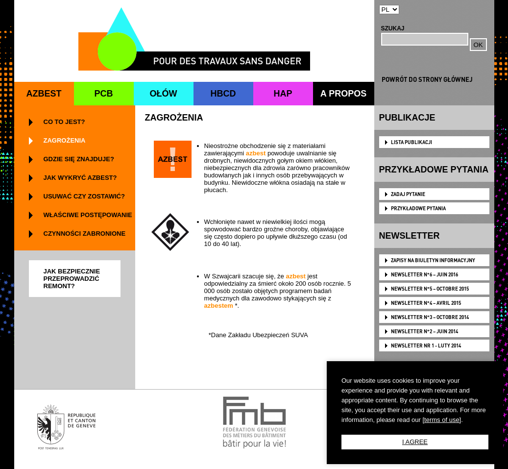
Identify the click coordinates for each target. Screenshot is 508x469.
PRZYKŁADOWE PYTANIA (418, 208)
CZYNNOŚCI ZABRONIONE (85, 233)
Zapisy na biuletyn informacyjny (433, 260)
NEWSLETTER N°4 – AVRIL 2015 (426, 303)
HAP (282, 94)
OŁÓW (163, 94)
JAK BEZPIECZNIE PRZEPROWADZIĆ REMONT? (72, 279)
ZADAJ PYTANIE (408, 194)
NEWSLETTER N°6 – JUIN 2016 (424, 274)
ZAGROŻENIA (65, 140)
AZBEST (44, 94)
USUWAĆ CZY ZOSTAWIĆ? (84, 196)
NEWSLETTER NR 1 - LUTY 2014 (426, 345)
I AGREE (415, 441)
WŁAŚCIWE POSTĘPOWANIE (88, 215)
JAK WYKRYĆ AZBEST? (80, 177)
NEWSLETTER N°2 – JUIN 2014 (424, 331)
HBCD (223, 94)
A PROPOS (343, 94)
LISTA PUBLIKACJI (411, 142)
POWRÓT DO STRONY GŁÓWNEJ (427, 79)
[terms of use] (441, 419)
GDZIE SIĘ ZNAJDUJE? (79, 159)
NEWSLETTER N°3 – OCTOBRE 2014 (430, 317)
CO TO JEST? (64, 121)
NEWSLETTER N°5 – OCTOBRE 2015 (430, 289)
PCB (103, 94)
